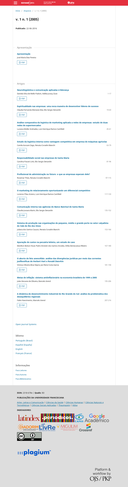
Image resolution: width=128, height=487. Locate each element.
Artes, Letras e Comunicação (30, 402)
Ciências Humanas (74, 402)
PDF (23, 62)
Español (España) (24, 344)
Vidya (74, 405)
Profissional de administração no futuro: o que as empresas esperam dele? (53, 174)
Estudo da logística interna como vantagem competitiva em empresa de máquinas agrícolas (62, 141)
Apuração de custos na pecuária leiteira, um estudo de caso (46, 242)
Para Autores (21, 374)
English (19, 349)
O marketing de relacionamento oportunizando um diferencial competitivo (53, 190)
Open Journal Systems (26, 324)
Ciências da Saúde (54, 402)
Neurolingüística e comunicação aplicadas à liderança (43, 90)
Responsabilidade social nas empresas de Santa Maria (43, 158)
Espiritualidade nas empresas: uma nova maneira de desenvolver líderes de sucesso (58, 106)
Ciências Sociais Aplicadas (44, 405)
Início (18, 10)
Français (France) (24, 353)
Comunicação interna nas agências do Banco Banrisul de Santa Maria (50, 206)
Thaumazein (64, 405)
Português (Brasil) (24, 340)
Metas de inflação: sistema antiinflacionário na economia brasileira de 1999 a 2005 (57, 277)
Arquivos (27, 10)
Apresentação (23, 54)
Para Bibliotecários (23, 379)
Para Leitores (21, 370)
